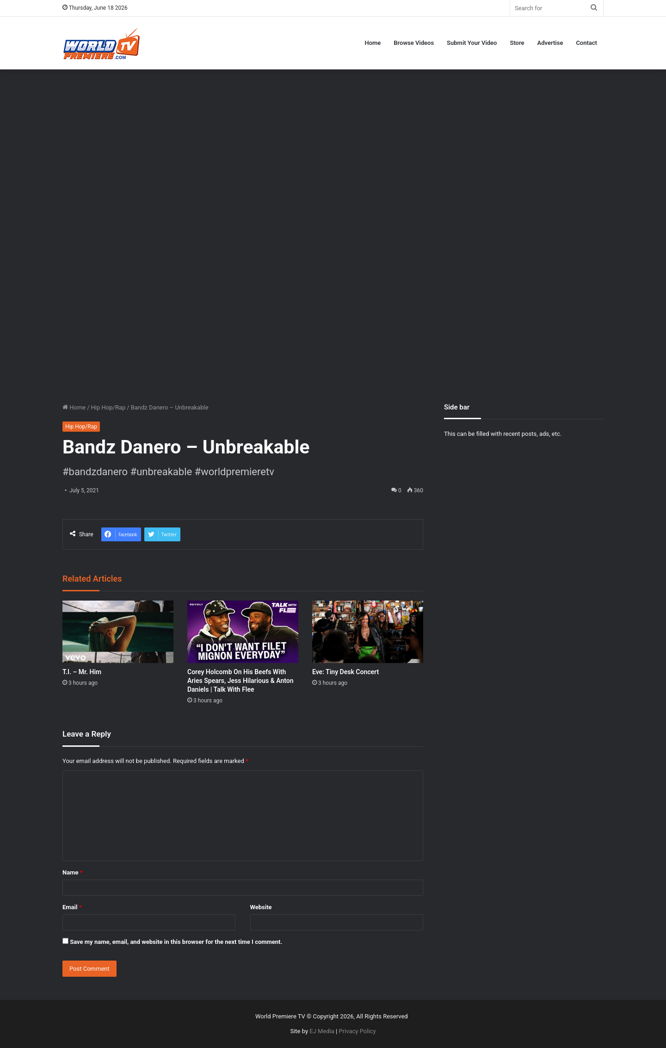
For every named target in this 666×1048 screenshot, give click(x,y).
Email (72, 907)
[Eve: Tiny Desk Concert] (367, 632)
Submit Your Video (472, 42)
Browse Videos (414, 42)
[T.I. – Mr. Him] (117, 632)
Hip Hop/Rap (108, 407)
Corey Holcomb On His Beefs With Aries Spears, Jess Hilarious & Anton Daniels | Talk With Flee (240, 680)
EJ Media (321, 1031)
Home (372, 42)
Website (261, 907)
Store (517, 42)
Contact (586, 42)
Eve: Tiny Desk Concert (345, 672)
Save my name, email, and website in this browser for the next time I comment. (176, 941)
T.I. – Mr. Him (81, 672)
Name (72, 872)
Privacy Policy (357, 1031)
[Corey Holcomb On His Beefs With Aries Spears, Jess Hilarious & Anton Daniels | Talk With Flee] (242, 632)
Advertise (550, 42)
